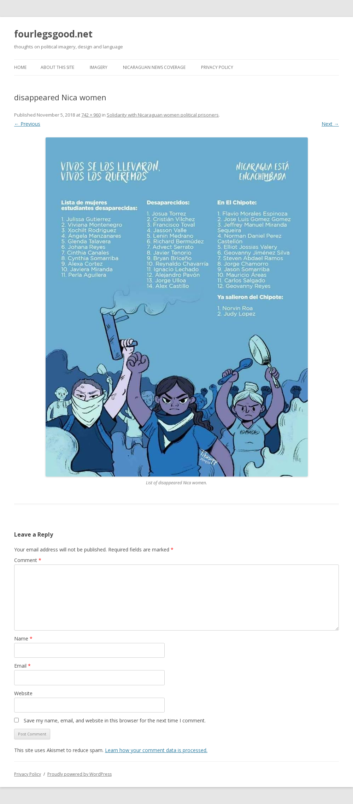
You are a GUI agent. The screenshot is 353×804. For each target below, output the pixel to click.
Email (22, 665)
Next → (330, 123)
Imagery (98, 67)
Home (20, 67)
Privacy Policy (217, 67)
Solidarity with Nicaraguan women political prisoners (163, 115)
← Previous (27, 123)
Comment (27, 560)
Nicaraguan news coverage (154, 67)
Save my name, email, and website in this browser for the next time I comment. (115, 720)
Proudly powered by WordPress (79, 774)
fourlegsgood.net (53, 34)
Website (23, 693)
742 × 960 (91, 115)
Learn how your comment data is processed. (156, 750)
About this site (57, 67)
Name (23, 638)
